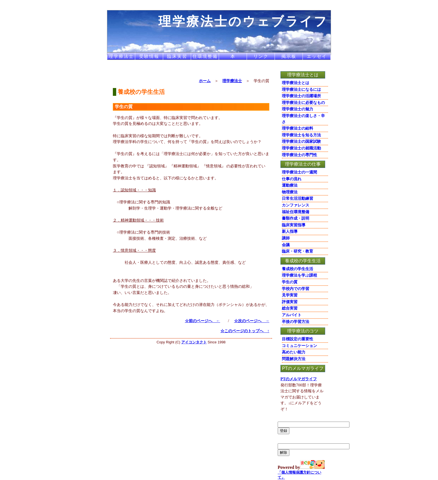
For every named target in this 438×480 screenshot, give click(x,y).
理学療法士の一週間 (299, 172)
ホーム (205, 81)
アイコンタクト (194, 342)
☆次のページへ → (251, 321)
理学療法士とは (302, 74)
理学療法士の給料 (297, 128)
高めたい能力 (293, 352)
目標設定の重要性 (297, 339)
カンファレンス (295, 205)
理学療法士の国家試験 (301, 141)
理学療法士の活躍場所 (301, 96)
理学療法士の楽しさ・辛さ (303, 118)
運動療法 (289, 185)
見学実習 (289, 295)
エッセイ (317, 56)
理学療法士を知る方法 (301, 135)
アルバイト (291, 315)
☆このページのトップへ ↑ (244, 331)
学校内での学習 (295, 288)
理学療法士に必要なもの (303, 102)
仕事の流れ (291, 179)
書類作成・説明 (295, 218)
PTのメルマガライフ (302, 368)
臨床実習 (177, 56)
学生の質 (289, 282)
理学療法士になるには (301, 89)
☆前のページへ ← (202, 321)
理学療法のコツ (302, 331)
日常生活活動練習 (297, 198)
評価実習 (289, 302)
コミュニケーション (299, 345)
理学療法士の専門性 (299, 155)
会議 (286, 245)
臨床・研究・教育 (297, 251)
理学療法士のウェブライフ (243, 21)
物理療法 (289, 192)
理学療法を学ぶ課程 (299, 275)
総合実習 (289, 308)
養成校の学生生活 (303, 260)
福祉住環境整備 (295, 212)
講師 (286, 238)
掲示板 (288, 56)
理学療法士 (121, 56)
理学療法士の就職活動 (301, 148)
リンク (260, 56)
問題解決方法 (293, 359)
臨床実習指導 (293, 225)
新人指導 (289, 231)
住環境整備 (205, 56)
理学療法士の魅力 (297, 109)
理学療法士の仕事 (303, 164)
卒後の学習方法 (295, 321)
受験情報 (149, 56)
